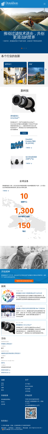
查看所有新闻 (5, 370)
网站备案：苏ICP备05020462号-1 (32, 427)
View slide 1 (21, 48)
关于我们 (27, 383)
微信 (2, 390)
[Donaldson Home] (21, 3)
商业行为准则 (29, 386)
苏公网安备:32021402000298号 (13, 429)
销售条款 (18, 427)
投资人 (3, 401)
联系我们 (4, 421)
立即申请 (27, 391)
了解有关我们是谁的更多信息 (24, 281)
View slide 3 (26, 48)
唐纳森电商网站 (5, 399)
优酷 (2, 387)
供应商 (3, 404)
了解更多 (24, 133)
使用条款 (11, 427)
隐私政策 (3, 427)
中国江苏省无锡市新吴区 (32, 399)
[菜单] (44, 4)
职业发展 (27, 388)
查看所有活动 (5, 372)
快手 (2, 385)
